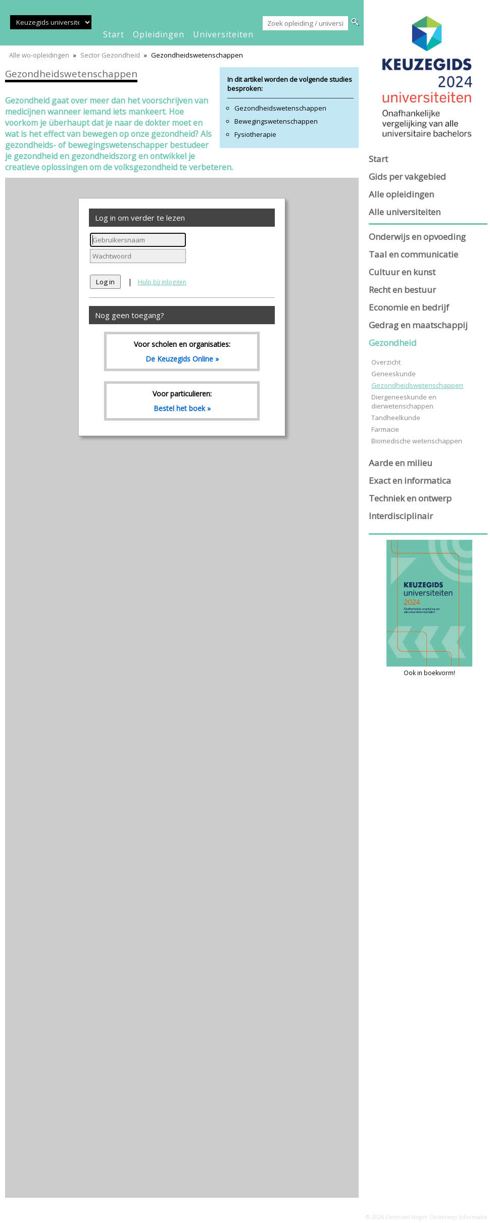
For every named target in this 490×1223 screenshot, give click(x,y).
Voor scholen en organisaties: (182, 351)
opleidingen (158, 34)
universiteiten (223, 34)
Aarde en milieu (400, 463)
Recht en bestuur (402, 289)
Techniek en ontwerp (410, 498)
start (113, 34)
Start (378, 159)
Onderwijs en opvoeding (417, 236)
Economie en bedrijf (409, 307)
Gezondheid (393, 342)
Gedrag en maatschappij (418, 325)
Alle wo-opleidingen (39, 55)
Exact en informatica (410, 480)
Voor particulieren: (182, 401)
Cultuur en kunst (402, 272)
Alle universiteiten (404, 212)
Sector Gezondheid (110, 55)
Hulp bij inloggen (162, 282)
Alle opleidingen (401, 194)
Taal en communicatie (413, 254)
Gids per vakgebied (407, 176)
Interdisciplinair (401, 516)
